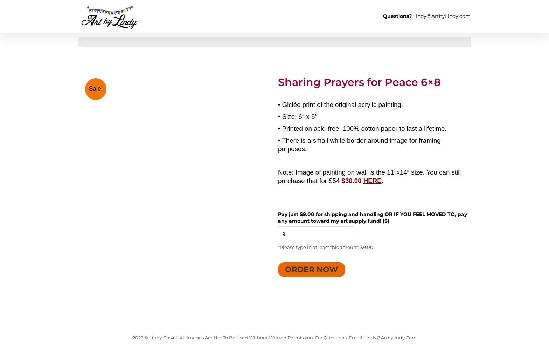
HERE (372, 180)
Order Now (311, 269)
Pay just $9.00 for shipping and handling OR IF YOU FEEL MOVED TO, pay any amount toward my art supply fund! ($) (372, 217)
